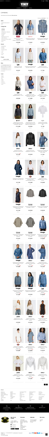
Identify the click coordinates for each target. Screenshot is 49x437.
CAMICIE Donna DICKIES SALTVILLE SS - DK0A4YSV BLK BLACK (42, 324)
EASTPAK (2, 395)
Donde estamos (23, 429)
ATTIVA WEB (5, 435)
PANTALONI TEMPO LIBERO (6, 39)
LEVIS (11, 398)
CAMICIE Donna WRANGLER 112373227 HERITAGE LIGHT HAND (42, 156)
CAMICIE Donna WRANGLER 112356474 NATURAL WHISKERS (18, 296)
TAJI (11, 400)
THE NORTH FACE (23, 400)
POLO (2, 41)
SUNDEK (2, 400)
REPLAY (21, 399)
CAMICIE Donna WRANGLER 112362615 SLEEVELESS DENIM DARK (18, 212)
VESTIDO (3, 28)
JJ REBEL (12, 397)
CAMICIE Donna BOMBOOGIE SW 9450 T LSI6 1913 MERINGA (18, 240)
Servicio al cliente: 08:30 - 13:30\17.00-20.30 (24, 422)
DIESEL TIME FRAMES (4, 394)
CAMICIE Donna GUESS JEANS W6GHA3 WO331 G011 (42, 128)
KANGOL (30, 397)
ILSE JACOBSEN (41, 396)
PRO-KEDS (40, 398)
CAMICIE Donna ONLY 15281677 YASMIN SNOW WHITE (30, 324)
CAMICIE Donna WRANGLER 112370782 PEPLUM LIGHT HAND (18, 268)
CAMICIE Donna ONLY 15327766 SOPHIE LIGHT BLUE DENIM (30, 352)
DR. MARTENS (22, 394)
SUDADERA (3, 33)
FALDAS (2, 34)
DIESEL (11, 394)
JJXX (20, 397)
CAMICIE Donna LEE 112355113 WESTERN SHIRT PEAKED (42, 296)
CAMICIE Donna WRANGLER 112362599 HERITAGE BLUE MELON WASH (42, 240)
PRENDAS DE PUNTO (5, 36)
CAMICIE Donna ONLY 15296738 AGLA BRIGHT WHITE (30, 380)
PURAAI (2, 399)
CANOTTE (3, 30)
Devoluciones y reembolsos (23, 427)
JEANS (2, 35)
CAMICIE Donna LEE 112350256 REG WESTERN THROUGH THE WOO (30, 100)
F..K (29, 395)
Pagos (21, 425)
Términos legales (33, 419)
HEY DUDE (31, 396)
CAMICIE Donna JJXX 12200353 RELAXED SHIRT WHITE (18, 380)
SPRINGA (40, 399)
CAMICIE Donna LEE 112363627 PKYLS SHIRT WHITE (43, 184)
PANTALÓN (3, 40)
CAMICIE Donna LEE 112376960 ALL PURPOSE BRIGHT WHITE (43, 100)
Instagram (14, 426)
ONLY (30, 398)
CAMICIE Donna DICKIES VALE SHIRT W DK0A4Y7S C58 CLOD (18, 352)
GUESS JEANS (22, 396)
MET (20, 398)
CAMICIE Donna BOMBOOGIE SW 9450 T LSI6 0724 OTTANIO (30, 240)
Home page (22, 419)
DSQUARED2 (31, 394)
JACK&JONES (3, 397)
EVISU (21, 395)
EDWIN (11, 395)
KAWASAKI (40, 397)
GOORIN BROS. (12, 396)
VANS (30, 400)
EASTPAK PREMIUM (42, 394)
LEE (1, 398)
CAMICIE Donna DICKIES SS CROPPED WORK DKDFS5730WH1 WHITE (30, 184)
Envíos (21, 428)
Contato (41, 419)
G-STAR (2, 396)
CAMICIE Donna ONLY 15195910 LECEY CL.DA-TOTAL (42, 380)
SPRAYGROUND (31, 399)
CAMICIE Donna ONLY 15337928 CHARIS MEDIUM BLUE (42, 268)
